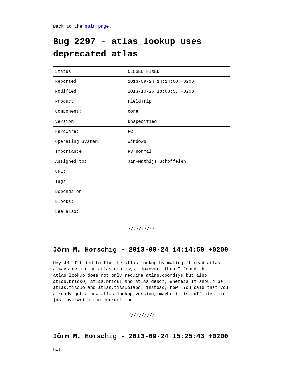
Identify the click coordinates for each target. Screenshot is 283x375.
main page (97, 27)
